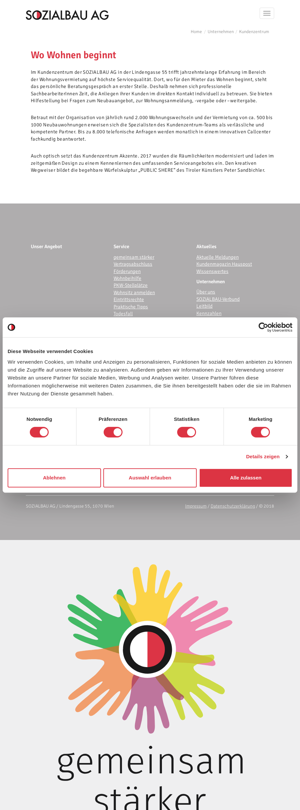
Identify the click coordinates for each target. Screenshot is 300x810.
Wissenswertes (212, 271)
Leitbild (204, 306)
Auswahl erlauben (150, 477)
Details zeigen (262, 456)
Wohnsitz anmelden (134, 292)
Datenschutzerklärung (233, 506)
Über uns (205, 292)
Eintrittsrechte (129, 299)
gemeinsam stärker (134, 257)
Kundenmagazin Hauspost (224, 264)
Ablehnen (54, 477)
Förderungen (127, 271)
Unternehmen (221, 31)
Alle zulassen (246, 477)
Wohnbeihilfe (127, 278)
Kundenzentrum (254, 31)
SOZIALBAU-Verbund (218, 299)
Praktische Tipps (131, 307)
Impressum (196, 506)
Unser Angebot (46, 246)
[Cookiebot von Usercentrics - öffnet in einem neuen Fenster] (263, 327)
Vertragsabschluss (133, 264)
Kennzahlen (209, 313)
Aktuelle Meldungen (217, 257)
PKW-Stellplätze (131, 285)
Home (196, 31)
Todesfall (123, 314)
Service (121, 246)
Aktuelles (206, 246)
